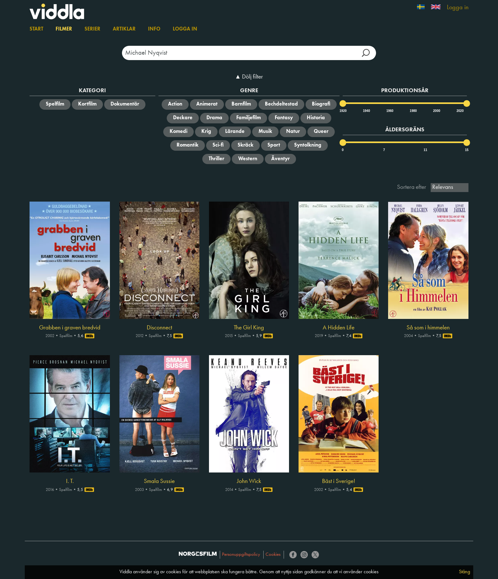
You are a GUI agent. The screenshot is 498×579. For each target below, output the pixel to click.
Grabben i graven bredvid (69, 328)
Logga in (457, 7)
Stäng (464, 572)
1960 (389, 111)
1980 (413, 111)
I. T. (70, 481)
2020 (459, 111)
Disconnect (159, 328)
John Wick (249, 481)
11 (425, 150)
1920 (343, 111)
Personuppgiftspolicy (241, 554)
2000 (436, 111)
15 (466, 150)
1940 (366, 111)
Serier (92, 29)
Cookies (273, 554)
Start (36, 29)
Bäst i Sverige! (338, 481)
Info (154, 29)
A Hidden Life (338, 328)
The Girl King (249, 328)
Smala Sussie (159, 481)
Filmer (64, 29)
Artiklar (124, 29)
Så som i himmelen (428, 328)
